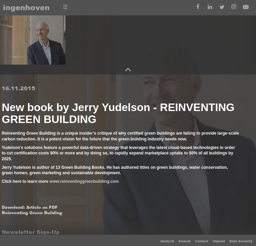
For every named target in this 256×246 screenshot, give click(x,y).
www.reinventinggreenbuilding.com (84, 181)
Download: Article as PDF (30, 207)
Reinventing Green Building (32, 213)
